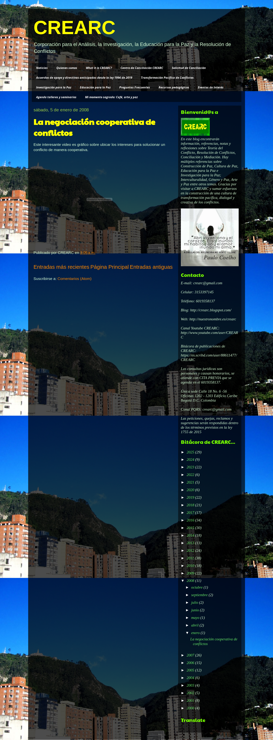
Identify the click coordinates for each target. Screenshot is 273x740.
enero (196, 633)
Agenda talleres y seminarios (56, 97)
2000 (191, 708)
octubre (197, 587)
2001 (191, 700)
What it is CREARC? (99, 68)
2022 (191, 475)
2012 (191, 550)
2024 (191, 459)
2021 (191, 482)
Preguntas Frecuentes (134, 87)
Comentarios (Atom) (75, 279)
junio (195, 610)
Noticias (42, 68)
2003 (191, 685)
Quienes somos (66, 68)
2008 (191, 580)
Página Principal (109, 267)
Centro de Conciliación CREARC (142, 68)
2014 (191, 535)
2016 (191, 520)
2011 (191, 558)
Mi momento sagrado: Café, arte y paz (111, 97)
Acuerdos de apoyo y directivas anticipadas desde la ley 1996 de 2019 (84, 78)
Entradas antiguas (151, 267)
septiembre (200, 595)
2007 (191, 655)
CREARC (74, 27)
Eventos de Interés (210, 87)
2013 (191, 543)
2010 (191, 565)
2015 (191, 528)
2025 (191, 452)
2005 (191, 670)
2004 (191, 678)
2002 (191, 693)
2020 (191, 490)
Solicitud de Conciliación (189, 68)
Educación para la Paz (95, 87)
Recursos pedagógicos (174, 87)
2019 (191, 497)
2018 (191, 505)
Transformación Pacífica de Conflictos (167, 78)
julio (195, 602)
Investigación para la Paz (53, 87)
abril (195, 625)
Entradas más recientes (61, 267)
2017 (191, 512)
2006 (191, 663)
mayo (195, 617)
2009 (191, 573)
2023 (191, 467)
